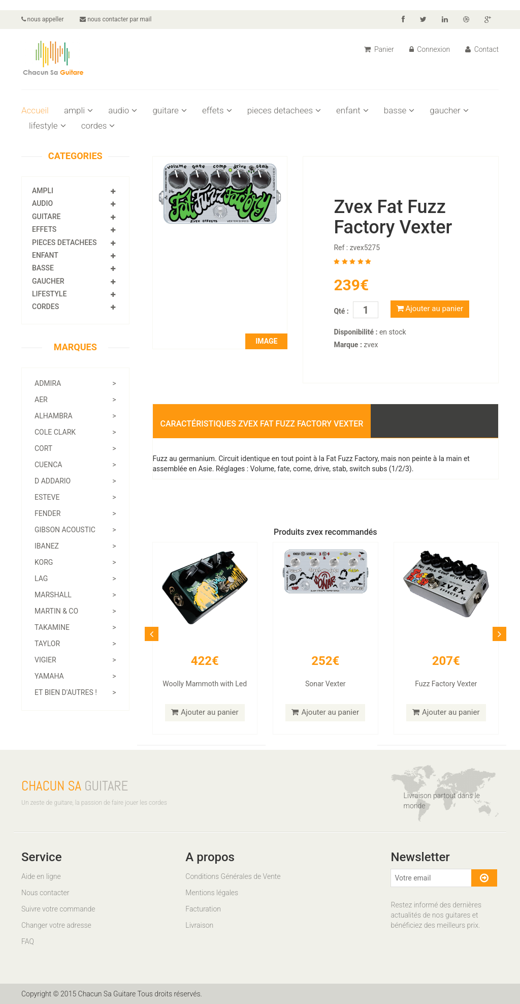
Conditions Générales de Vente (232, 876)
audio (122, 110)
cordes (98, 125)
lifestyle (47, 125)
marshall (75, 595)
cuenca (75, 465)
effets (217, 110)
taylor (75, 643)
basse (399, 110)
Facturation (203, 909)
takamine (75, 627)
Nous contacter (45, 893)
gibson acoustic (75, 530)
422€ (205, 661)
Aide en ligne (41, 876)
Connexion (429, 49)
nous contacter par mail (116, 19)
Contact (482, 49)
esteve (75, 497)
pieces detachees (284, 110)
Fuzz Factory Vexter (446, 684)
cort (75, 448)
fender (75, 513)
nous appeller (42, 19)
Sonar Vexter (325, 684)
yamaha (75, 676)
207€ (446, 661)
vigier (75, 660)
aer (75, 399)
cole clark (75, 432)
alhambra (75, 416)
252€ (325, 661)
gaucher (449, 110)
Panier (379, 49)
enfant (352, 110)
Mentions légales (211, 893)
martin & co (75, 611)
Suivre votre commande (58, 909)
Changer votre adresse (56, 925)
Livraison (199, 925)
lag (75, 578)
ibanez (75, 546)
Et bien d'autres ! (75, 692)
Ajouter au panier (430, 308)
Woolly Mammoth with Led (204, 684)
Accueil (35, 110)
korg (75, 562)
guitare (169, 110)
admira (75, 383)
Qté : (341, 311)
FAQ (27, 941)
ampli (78, 110)
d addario (75, 481)
